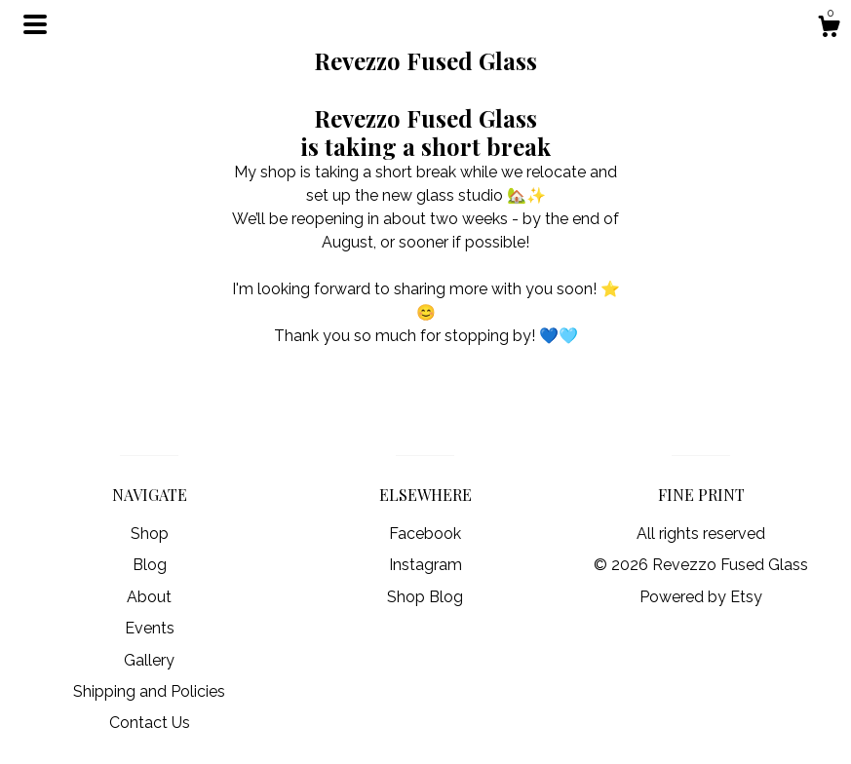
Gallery (149, 660)
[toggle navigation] (35, 24)
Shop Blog (425, 597)
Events (149, 628)
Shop (150, 533)
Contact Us (149, 722)
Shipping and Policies (149, 691)
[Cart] (828, 29)
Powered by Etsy (700, 597)
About (149, 597)
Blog (150, 564)
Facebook (425, 533)
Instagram (425, 564)
